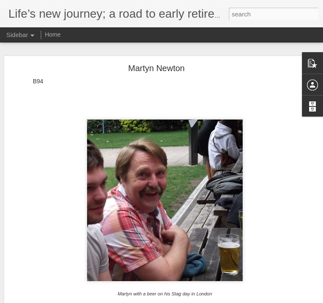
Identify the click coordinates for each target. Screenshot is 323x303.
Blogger (203, 298)
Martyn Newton (156, 50)
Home (53, 34)
